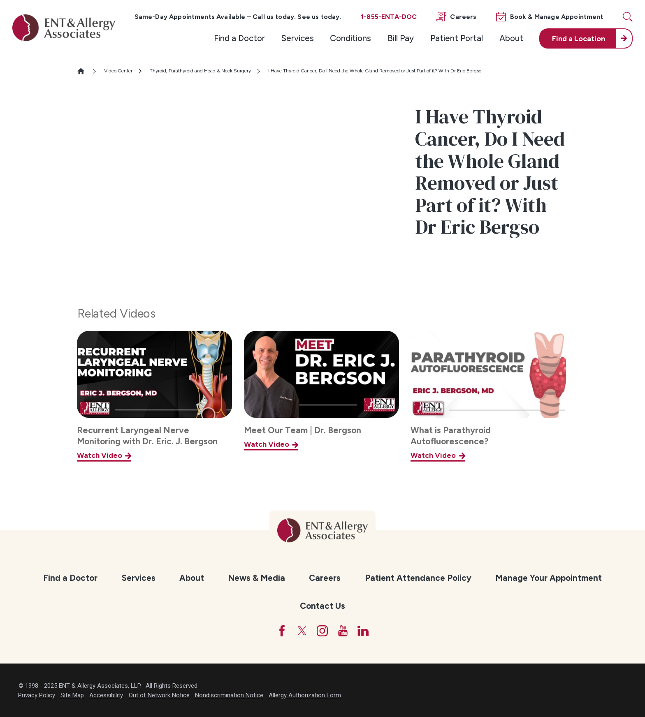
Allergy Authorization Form (305, 695)
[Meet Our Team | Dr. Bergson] (321, 396)
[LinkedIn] (363, 630)
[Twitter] (302, 630)
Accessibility (106, 695)
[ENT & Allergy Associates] (63, 27)
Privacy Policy (36, 695)
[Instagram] (322, 630)
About (511, 38)
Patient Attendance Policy (418, 578)
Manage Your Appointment (548, 578)
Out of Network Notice (159, 695)
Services (297, 38)
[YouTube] (342, 630)
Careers (325, 578)
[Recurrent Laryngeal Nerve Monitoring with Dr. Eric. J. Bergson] (154, 396)
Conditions (350, 38)
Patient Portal (456, 38)
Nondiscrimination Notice (229, 695)
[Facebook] (282, 630)
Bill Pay (400, 38)
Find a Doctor (239, 38)
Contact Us (322, 606)
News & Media (256, 578)
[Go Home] (84, 70)
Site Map (72, 695)
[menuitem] (239, 38)
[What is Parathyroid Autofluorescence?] (488, 396)
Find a (578, 38)
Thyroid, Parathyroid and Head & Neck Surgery (200, 71)
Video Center (118, 71)
